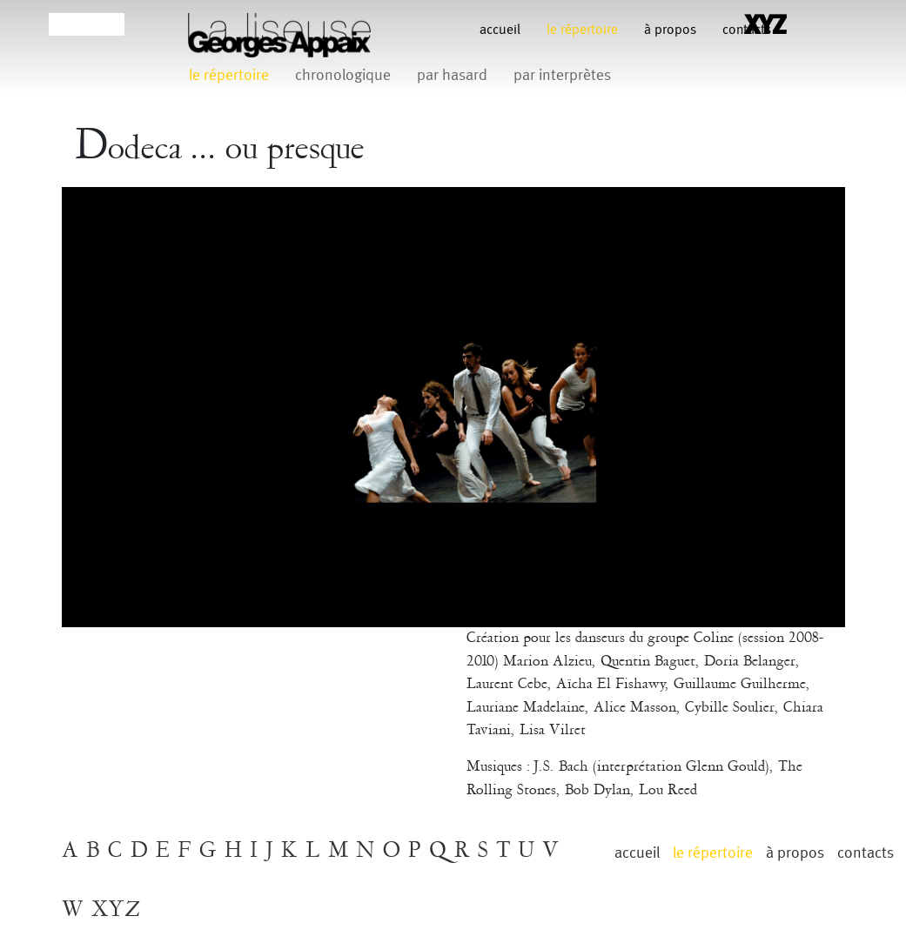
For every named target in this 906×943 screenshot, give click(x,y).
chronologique (343, 75)
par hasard (452, 75)
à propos (670, 30)
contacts (865, 853)
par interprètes (562, 75)
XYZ (116, 910)
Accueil (500, 30)
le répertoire (582, 30)
